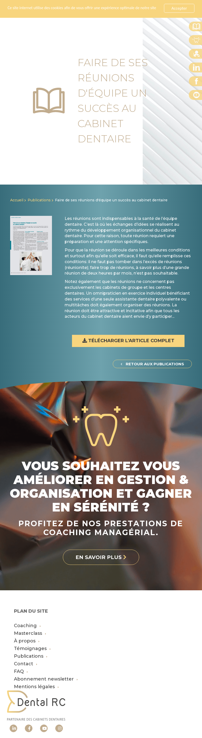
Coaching (27, 625)
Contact (25, 664)
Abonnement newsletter (46, 679)
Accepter (179, 8)
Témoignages (32, 648)
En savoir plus (27, 12)
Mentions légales (36, 686)
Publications (39, 200)
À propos (27, 641)
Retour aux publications (152, 364)
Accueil (16, 200)
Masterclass (30, 633)
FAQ (21, 671)
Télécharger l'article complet (128, 340)
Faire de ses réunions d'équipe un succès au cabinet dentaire (111, 200)
